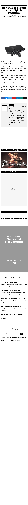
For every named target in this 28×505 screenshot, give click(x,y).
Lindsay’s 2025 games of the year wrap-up (12, 315)
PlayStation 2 (17, 16)
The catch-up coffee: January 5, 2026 (10, 290)
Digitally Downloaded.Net (21, 337)
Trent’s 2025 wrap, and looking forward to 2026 (13, 298)
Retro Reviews (23, 16)
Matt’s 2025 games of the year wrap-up (11, 306)
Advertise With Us (4, 340)
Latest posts (16, 104)
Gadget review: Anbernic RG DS (9, 282)
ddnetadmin (14, 15)
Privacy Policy (17, 340)
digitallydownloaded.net (8, 16)
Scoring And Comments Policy (7, 342)
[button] (21, 334)
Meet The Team (11, 340)
